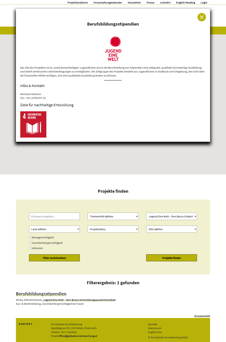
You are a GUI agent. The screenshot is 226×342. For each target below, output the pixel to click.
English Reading (185, 2)
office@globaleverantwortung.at (77, 336)
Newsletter (134, 2)
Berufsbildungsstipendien (41, 293)
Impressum (154, 328)
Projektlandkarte (78, 2)
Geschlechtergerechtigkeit (47, 243)
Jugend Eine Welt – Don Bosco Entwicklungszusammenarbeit (79, 300)
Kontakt (152, 324)
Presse (150, 2)
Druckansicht (202, 316)
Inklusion (37, 248)
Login (204, 2)
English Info (155, 332)
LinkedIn (165, 2)
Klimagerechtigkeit (43, 237)
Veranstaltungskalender (107, 2)
